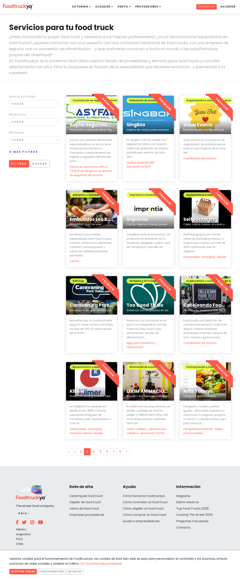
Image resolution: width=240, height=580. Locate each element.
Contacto (183, 527)
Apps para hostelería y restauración (141, 345)
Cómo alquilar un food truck (143, 508)
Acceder (228, 6)
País (22, 513)
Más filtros (26, 151)
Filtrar (19, 163)
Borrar (39, 163)
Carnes (74, 261)
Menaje (221, 257)
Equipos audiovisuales (141, 162)
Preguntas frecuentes (192, 521)
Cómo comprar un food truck (144, 515)
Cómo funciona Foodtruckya (144, 496)
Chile (19, 544)
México (21, 529)
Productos (17, 114)
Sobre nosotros (187, 502)
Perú (19, 539)
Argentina (23, 534)
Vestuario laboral (81, 433)
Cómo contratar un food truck (145, 502)
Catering (80, 6)
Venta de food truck (84, 508)
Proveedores (146, 6)
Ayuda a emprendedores (141, 521)
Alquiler (102, 6)
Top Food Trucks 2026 (192, 508)
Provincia (16, 132)
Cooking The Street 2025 (194, 515)
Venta (122, 6)
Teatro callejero (137, 429)
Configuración (51, 571)
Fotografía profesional (197, 429)
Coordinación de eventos (200, 158)
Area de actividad (22, 96)
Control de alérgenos (83, 171)
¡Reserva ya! (206, 6)
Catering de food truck (86, 496)
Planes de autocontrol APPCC (89, 167)
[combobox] (34, 103)
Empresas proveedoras (86, 515)
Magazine (183, 496)
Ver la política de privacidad (101, 563)
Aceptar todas (23, 571)
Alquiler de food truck (85, 502)
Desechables (191, 257)
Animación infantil (138, 166)
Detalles (75, 571)
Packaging (208, 257)
